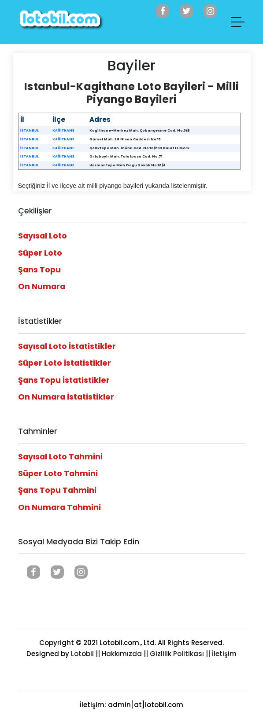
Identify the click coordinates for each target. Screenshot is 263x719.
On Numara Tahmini (59, 507)
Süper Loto (40, 253)
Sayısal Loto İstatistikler (67, 346)
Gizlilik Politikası (177, 653)
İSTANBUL (29, 130)
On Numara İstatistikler (66, 397)
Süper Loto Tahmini (58, 473)
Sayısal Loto (42, 236)
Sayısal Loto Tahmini (60, 456)
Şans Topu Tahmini (57, 490)
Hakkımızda (122, 653)
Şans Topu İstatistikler (64, 380)
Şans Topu (39, 269)
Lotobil (82, 653)
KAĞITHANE (63, 130)
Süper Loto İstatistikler (64, 363)
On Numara (41, 286)
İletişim (224, 653)
